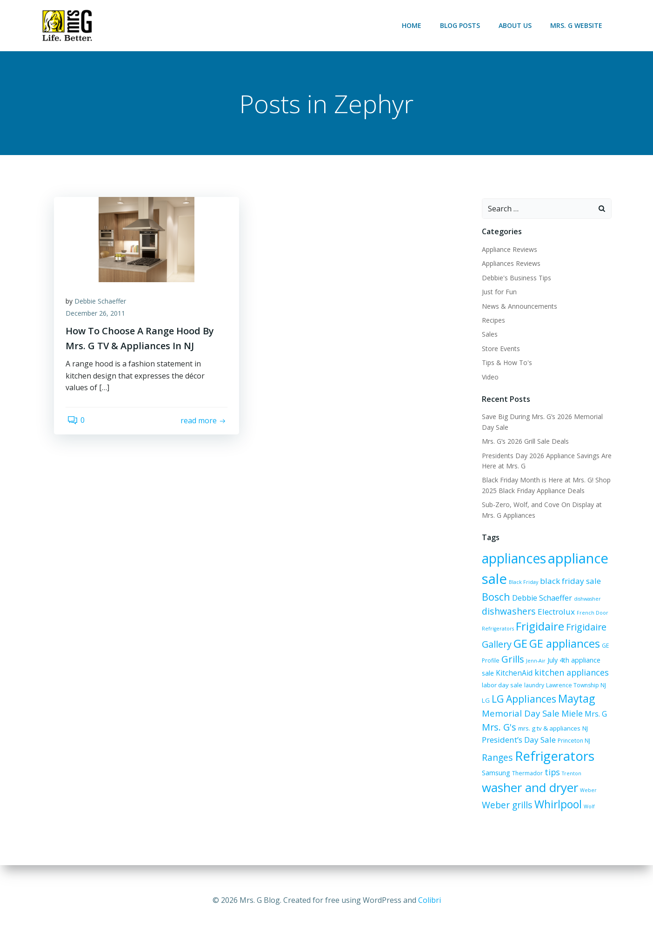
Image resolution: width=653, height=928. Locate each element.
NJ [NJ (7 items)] (547, 731)
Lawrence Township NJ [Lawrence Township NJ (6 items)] (558, 689)
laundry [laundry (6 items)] (516, 689)
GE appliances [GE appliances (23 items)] (563, 644)
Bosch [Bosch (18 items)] (494, 597)
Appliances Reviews (509, 264)
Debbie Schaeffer (102, 304)
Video (488, 377)
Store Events (499, 349)
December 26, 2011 (97, 316)
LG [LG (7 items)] (594, 688)
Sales (488, 335)
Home (413, 25)
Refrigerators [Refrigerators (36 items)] (520, 760)
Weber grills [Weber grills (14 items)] (579, 798)
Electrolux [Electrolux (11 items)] (554, 612)
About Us (516, 25)
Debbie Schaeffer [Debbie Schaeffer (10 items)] (541, 598)
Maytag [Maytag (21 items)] (551, 702)
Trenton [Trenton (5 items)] (540, 781)
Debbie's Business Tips (515, 278)
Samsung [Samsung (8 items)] (576, 762)
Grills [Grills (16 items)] (511, 659)
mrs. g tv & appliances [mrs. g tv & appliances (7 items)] (511, 731)
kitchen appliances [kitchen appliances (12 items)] (556, 672)
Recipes (492, 321)
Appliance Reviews (508, 250)
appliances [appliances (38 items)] (512, 559)
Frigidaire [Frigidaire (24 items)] (538, 627)
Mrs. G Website (578, 25)
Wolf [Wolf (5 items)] (535, 816)
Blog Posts (461, 25)
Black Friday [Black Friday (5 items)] (522, 582)
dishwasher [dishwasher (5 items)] (586, 599)
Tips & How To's (505, 363)
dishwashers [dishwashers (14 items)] (507, 611)
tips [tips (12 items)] (520, 780)
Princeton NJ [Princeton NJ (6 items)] (514, 745)
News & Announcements (518, 306)
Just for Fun (497, 292)
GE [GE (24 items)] (519, 643)
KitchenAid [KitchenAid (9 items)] (498, 673)
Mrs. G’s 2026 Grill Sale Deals (523, 442)
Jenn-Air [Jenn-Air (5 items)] (534, 661)
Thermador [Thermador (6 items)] (495, 781)
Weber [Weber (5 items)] (543, 799)
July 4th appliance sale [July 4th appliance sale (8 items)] (579, 661)
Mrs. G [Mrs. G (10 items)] (552, 718)
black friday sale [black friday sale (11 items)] (569, 581)
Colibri (429, 900)
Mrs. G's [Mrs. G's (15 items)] (582, 717)
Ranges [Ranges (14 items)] (547, 743)
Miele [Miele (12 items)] (528, 717)
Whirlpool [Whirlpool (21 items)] (504, 813)
